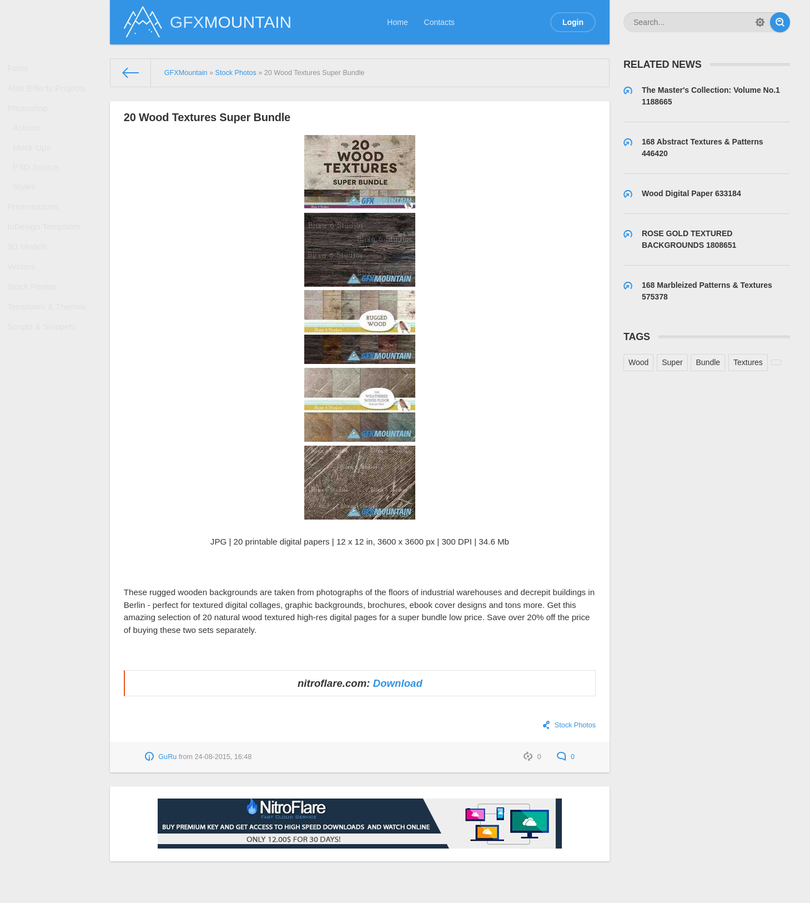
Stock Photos (35, 332)
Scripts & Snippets (43, 381)
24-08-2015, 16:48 (222, 757)
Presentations (35, 236)
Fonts (21, 70)
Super (672, 362)
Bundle (708, 362)
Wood (638, 362)
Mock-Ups (34, 165)
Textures (748, 362)
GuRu (167, 757)
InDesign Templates (46, 260)
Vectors (25, 308)
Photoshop (30, 118)
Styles (27, 212)
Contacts (439, 22)
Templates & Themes (48, 356)
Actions (30, 142)
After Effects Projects (48, 94)
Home (397, 22)
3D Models (30, 284)
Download (397, 683)
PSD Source (38, 188)
